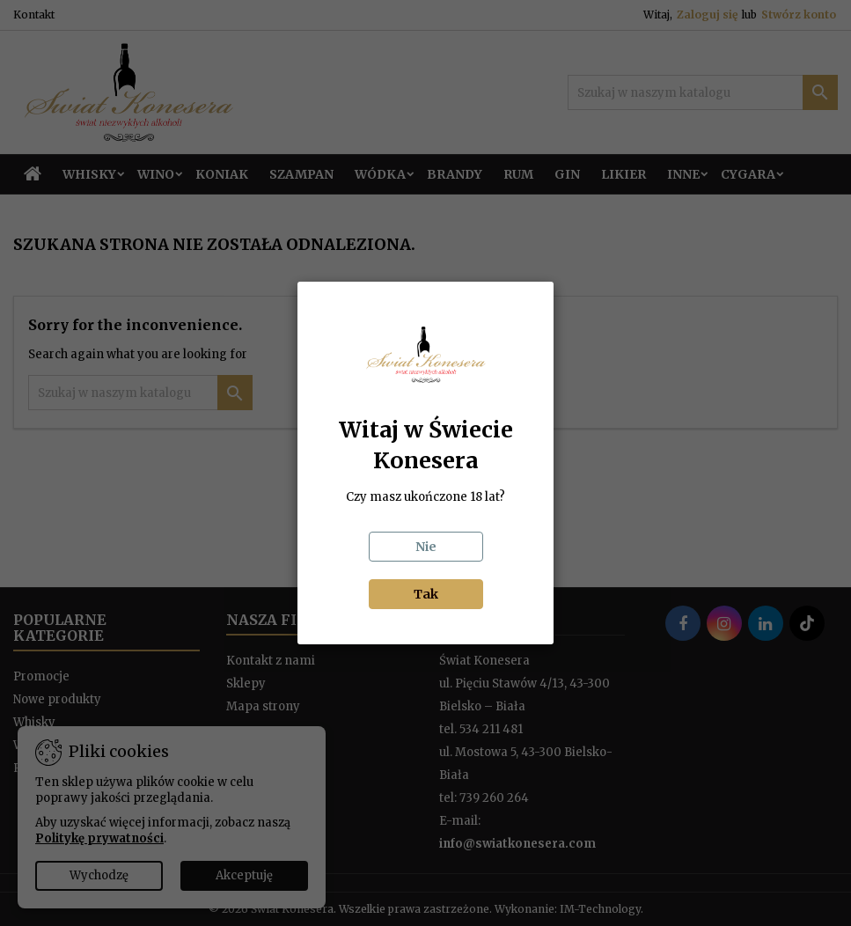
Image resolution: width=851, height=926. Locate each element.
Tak (426, 594)
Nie (426, 547)
